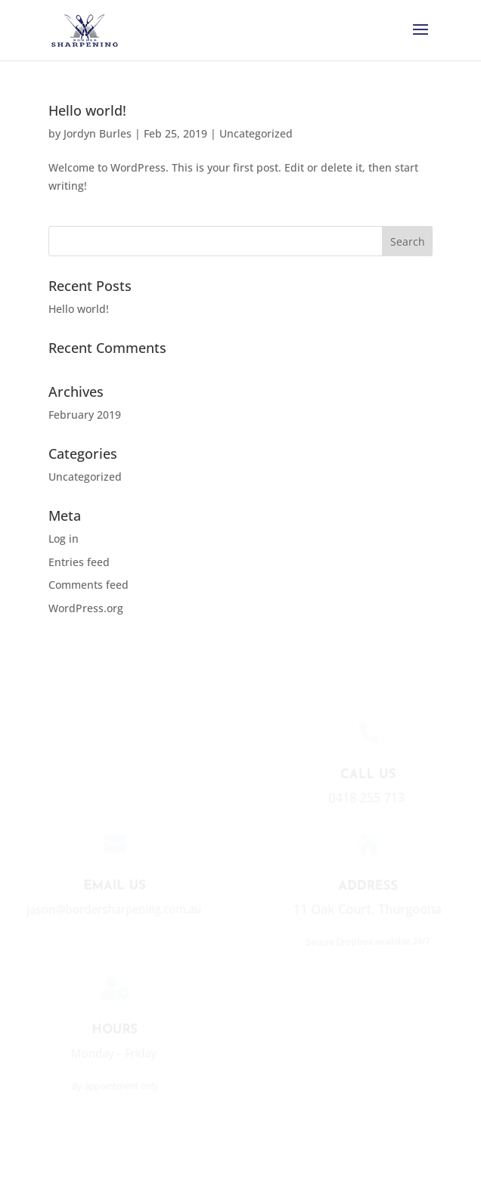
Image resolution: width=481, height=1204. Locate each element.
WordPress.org (85, 608)
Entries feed (79, 562)
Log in (63, 538)
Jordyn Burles (98, 133)
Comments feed (88, 584)
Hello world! (87, 110)
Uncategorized (256, 133)
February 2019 (84, 414)
